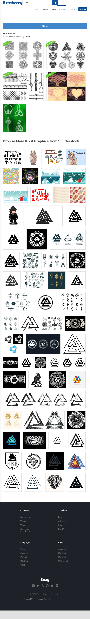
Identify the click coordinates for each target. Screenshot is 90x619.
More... (23, 565)
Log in (73, 9)
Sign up (82, 9)
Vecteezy (24, 521)
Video (53, 9)
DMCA (61, 529)
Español (24, 553)
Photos (45, 9)
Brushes (61, 9)
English (23, 549)
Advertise (62, 521)
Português (25, 557)
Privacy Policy (42, 599)
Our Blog (62, 557)
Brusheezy (25, 517)
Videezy (24, 525)
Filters (45, 26)
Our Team (62, 553)
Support (61, 525)
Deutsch (24, 561)
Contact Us (63, 561)
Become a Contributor (25, 530)
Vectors (37, 9)
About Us (62, 549)
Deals (60, 517)
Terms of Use (29, 599)
